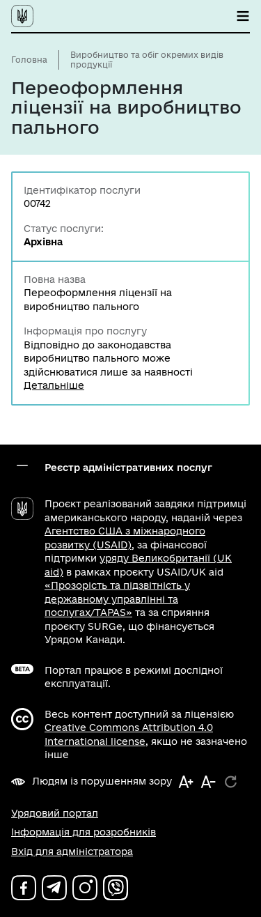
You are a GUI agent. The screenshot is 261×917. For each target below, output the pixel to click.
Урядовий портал (54, 813)
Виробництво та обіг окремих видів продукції (146, 59)
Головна (29, 59)
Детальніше (54, 385)
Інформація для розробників (83, 832)
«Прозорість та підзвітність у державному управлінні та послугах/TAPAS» (117, 599)
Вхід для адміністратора (72, 851)
